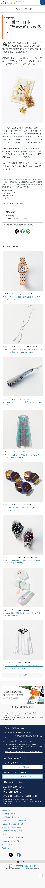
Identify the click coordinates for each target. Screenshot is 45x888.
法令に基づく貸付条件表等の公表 (14, 827)
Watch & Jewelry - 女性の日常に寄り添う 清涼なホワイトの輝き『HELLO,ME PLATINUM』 (22, 350)
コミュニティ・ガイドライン (12, 841)
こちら (30, 707)
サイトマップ (7, 844)
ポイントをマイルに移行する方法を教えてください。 (24, 752)
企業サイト (7, 848)
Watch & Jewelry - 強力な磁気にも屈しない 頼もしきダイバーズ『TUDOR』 (22, 561)
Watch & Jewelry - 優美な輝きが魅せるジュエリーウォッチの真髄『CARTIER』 (22, 298)
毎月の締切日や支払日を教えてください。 (20, 733)
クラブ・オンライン (23, 776)
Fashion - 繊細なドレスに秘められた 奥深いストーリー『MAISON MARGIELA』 (23, 456)
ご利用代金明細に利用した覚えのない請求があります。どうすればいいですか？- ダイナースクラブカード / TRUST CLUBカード (23, 746)
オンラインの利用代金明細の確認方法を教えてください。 (24, 737)
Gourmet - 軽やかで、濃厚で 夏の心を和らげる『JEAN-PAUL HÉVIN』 (22, 508)
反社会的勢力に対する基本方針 (13, 824)
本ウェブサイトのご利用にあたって (14, 837)
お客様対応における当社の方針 (13, 831)
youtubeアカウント (34, 855)
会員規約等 (7, 810)
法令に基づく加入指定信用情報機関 (14, 820)
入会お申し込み (23, 767)
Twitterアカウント (11, 855)
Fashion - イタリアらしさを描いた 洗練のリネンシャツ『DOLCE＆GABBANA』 (23, 667)
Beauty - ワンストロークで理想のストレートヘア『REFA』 (22, 403)
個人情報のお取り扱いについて (13, 817)
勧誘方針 (6, 834)
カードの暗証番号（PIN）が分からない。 (19, 741)
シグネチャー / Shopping (21, 9)
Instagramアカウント (26, 855)
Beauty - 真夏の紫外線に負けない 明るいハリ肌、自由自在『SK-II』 (22, 614)
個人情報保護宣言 (9, 814)
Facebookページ (19, 855)
